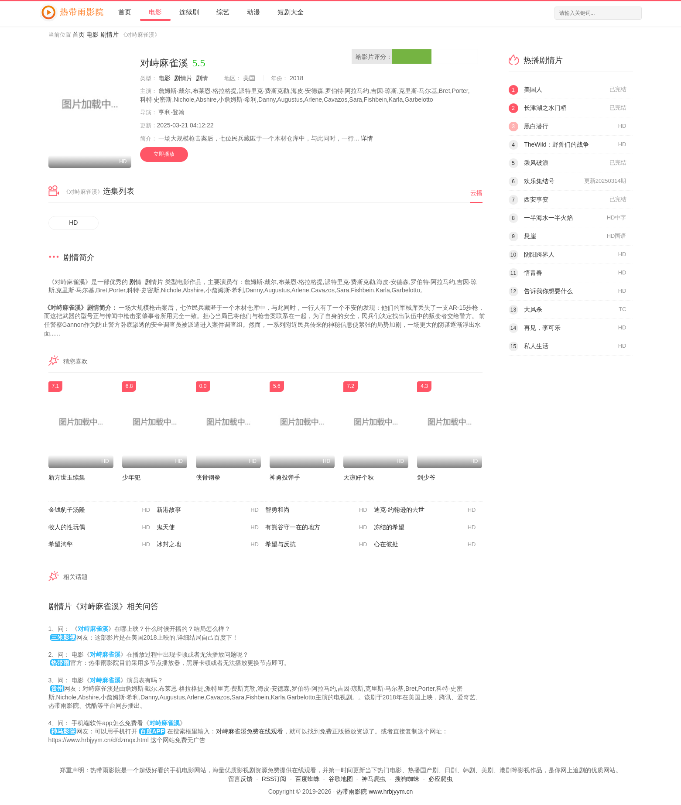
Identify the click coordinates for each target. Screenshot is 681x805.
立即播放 (164, 154)
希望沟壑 (99, 544)
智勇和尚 (316, 510)
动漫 (253, 12)
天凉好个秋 (358, 477)
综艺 (222, 12)
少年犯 (131, 477)
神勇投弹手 (285, 477)
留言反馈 (240, 778)
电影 (155, 12)
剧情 (202, 78)
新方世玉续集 (66, 477)
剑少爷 (426, 477)
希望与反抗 (316, 544)
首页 (124, 12)
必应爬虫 (440, 778)
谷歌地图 (341, 778)
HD (73, 222)
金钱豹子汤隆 (99, 510)
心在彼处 (425, 544)
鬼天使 (208, 527)
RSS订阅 (274, 778)
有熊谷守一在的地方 (316, 527)
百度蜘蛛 (307, 778)
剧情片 (109, 34)
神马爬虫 (374, 778)
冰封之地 (208, 544)
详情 (367, 138)
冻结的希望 (425, 527)
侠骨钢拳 (208, 477)
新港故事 (208, 510)
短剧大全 (290, 12)
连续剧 (189, 12)
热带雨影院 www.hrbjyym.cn (374, 791)
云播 (476, 192)
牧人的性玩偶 (99, 527)
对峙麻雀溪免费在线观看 (249, 731)
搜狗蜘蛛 (407, 778)
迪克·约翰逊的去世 (425, 510)
